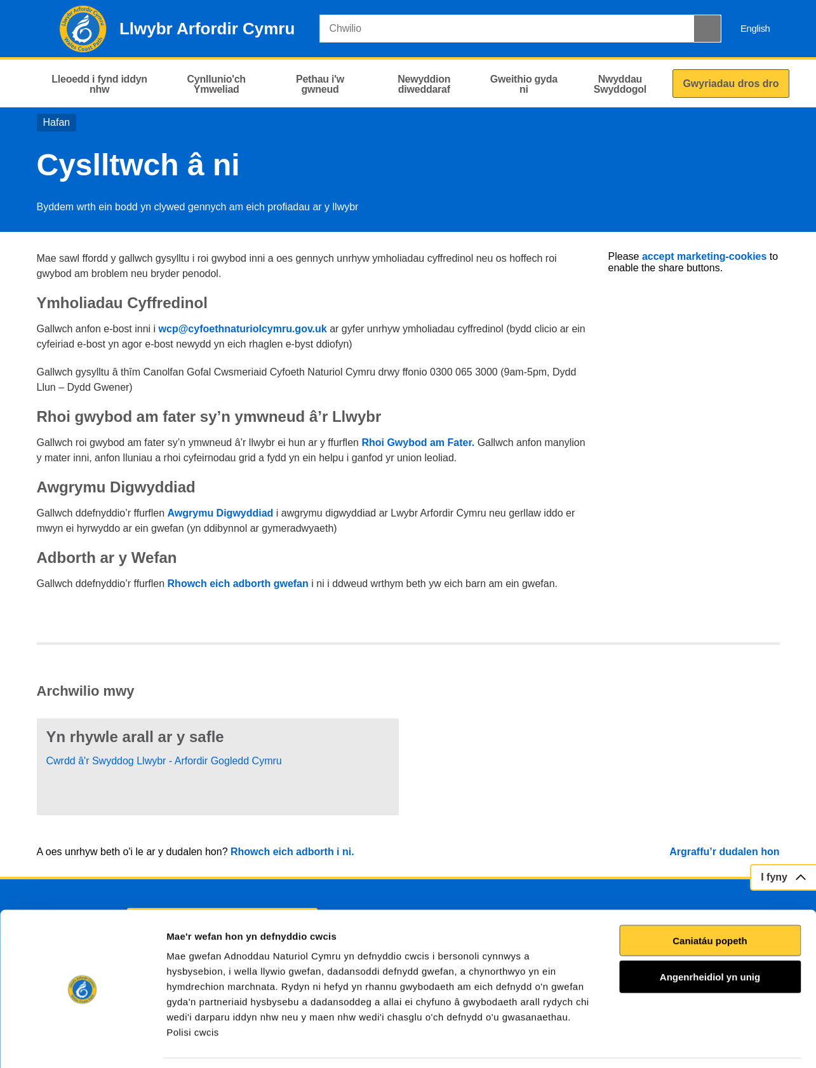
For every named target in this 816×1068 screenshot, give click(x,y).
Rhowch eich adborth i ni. (292, 851)
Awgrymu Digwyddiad (221, 513)
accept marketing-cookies (704, 256)
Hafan (56, 122)
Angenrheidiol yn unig (710, 936)
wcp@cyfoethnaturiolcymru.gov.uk (243, 328)
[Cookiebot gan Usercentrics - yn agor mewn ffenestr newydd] (82, 1043)
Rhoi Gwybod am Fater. (419, 442)
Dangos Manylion (723, 1043)
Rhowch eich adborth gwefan (238, 583)
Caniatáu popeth (709, 900)
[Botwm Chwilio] (707, 29)
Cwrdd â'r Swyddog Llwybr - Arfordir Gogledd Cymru (164, 760)
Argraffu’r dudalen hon (724, 851)
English (755, 28)
